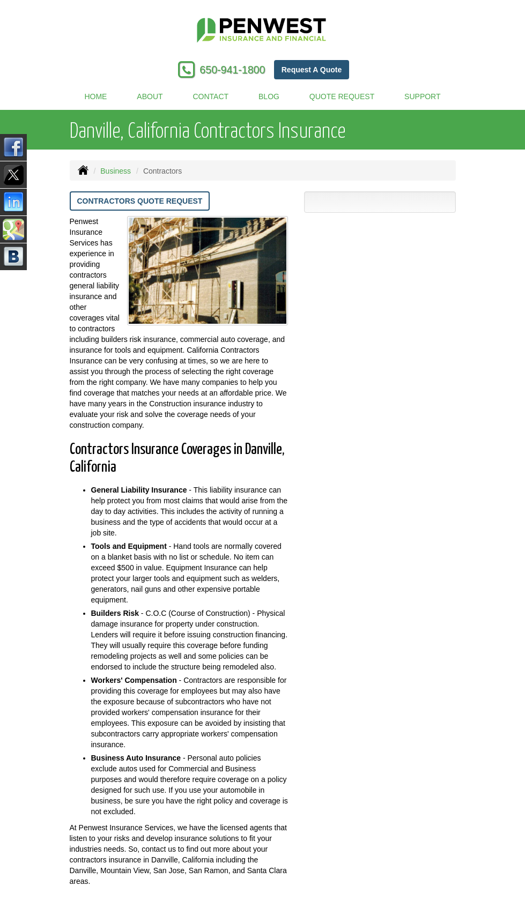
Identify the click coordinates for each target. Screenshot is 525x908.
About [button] (149, 96)
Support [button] (422, 96)
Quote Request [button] (341, 96)
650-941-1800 (232, 70)
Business (115, 171)
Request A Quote (312, 69)
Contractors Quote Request (140, 201)
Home (95, 96)
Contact (211, 96)
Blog (268, 96)
